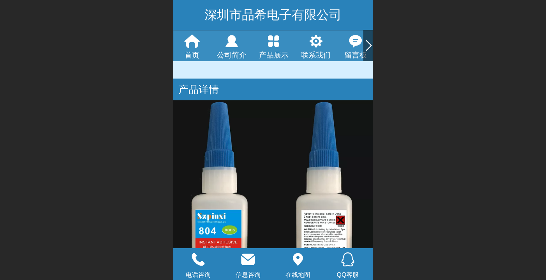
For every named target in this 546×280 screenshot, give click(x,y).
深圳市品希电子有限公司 (273, 15)
